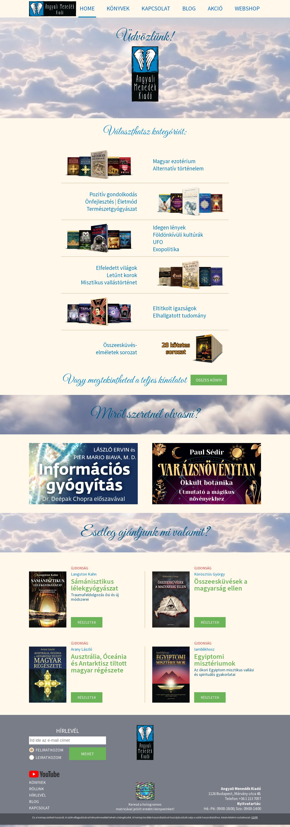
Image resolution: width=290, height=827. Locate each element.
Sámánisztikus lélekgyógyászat (94, 584)
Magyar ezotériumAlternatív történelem (178, 165)
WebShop (247, 8)
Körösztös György (209, 574)
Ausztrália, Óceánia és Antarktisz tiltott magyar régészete (99, 663)
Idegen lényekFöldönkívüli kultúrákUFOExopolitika (178, 238)
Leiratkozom (48, 757)
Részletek (86, 622)
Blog (34, 801)
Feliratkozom (49, 750)
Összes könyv (209, 380)
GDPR (254, 817)
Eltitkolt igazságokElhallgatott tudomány (179, 312)
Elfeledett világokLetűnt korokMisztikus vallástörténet (109, 275)
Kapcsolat (39, 807)
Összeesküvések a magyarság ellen (220, 584)
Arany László (81, 649)
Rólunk (36, 788)
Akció (215, 8)
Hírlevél (37, 795)
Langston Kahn (84, 574)
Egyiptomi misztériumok (214, 659)
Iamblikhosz (204, 649)
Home (87, 8)
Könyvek (37, 782)
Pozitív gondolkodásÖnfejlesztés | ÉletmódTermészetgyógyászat (111, 201)
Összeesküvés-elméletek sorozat (116, 348)
